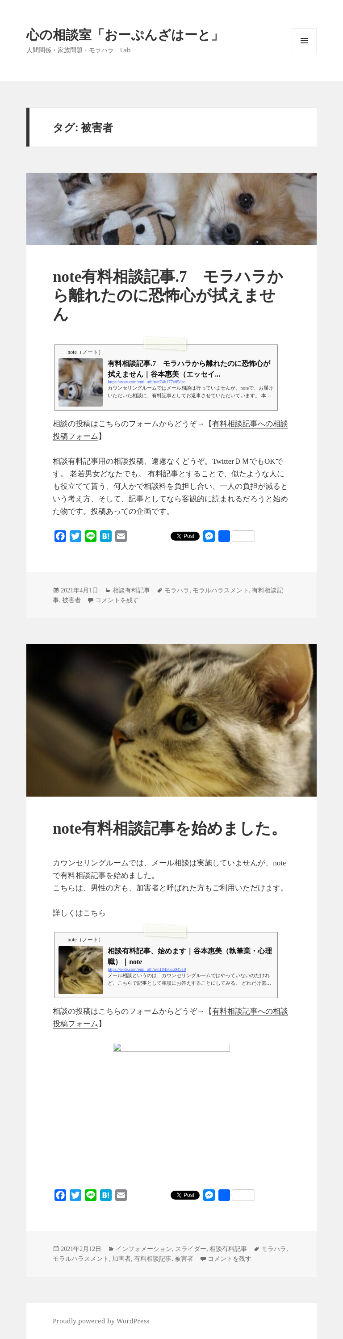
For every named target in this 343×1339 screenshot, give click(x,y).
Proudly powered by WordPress (101, 1321)
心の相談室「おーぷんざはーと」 (125, 34)
